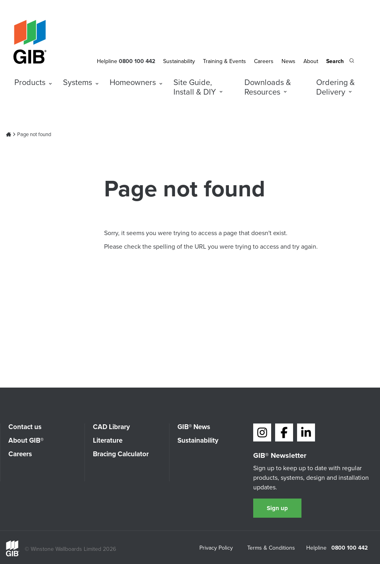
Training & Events (224, 61)
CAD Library (111, 427)
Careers (264, 61)
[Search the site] (340, 62)
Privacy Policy (216, 548)
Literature (107, 440)
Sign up (277, 508)
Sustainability (179, 61)
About (310, 61)
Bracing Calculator (121, 454)
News (288, 61)
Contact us (24, 427)
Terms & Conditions (271, 548)
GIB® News (193, 427)
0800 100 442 (349, 548)
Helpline (107, 61)
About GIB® (25, 440)
